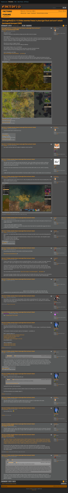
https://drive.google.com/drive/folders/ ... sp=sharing (14, 53)
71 (56, 459)
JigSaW (55, 247)
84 (56, 306)
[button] (66, 25)
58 (56, 252)
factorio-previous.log (6, 119)
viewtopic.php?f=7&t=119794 (9, 345)
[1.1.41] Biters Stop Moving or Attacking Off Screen (14, 334)
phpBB (31, 488)
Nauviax (55, 165)
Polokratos (56, 127)
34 (56, 169)
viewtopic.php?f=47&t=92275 (9, 337)
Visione (55, 217)
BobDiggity (3, 347)
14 (56, 316)
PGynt (55, 27)
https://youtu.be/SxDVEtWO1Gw (10, 253)
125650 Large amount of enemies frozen (28, 443)
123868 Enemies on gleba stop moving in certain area (36, 441)
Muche (55, 434)
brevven (55, 301)
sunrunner (55, 423)
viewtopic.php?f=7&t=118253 (9, 343)
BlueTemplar (56, 328)
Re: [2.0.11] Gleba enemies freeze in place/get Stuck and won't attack (18, 159)
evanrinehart (56, 455)
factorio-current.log (6, 122)
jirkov (5, 280)
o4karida (55, 230)
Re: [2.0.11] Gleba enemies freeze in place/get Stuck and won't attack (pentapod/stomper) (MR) (18, 424)
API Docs (26, 1)
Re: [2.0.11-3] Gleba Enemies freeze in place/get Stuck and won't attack (19, 127)
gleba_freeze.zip (5, 368)
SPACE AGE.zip (5, 135)
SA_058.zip (4, 242)
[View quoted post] (15, 356)
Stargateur (5, 145)
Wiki (15, 1)
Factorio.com (4, 1)
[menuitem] (29, 11)
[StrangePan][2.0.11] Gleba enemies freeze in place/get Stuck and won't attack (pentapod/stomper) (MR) (32, 22)
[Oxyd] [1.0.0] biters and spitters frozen (11, 336)
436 (56, 153)
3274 (57, 332)
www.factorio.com (6, 16)
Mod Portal (20, 1)
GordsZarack (56, 176)
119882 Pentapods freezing (29, 439)
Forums (10, 1)
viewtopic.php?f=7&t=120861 (12, 315)
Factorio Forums (7, 13)
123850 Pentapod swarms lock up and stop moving (14, 441)
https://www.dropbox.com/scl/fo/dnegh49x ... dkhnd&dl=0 (32, 271)
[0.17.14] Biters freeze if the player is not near (13, 338)
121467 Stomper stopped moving (19, 440)
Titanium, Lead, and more (11, 304)
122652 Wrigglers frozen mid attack (43, 440)
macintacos (56, 258)
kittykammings (6, 313)
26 (56, 262)
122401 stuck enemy (31, 440)
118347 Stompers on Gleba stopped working (14, 439)
